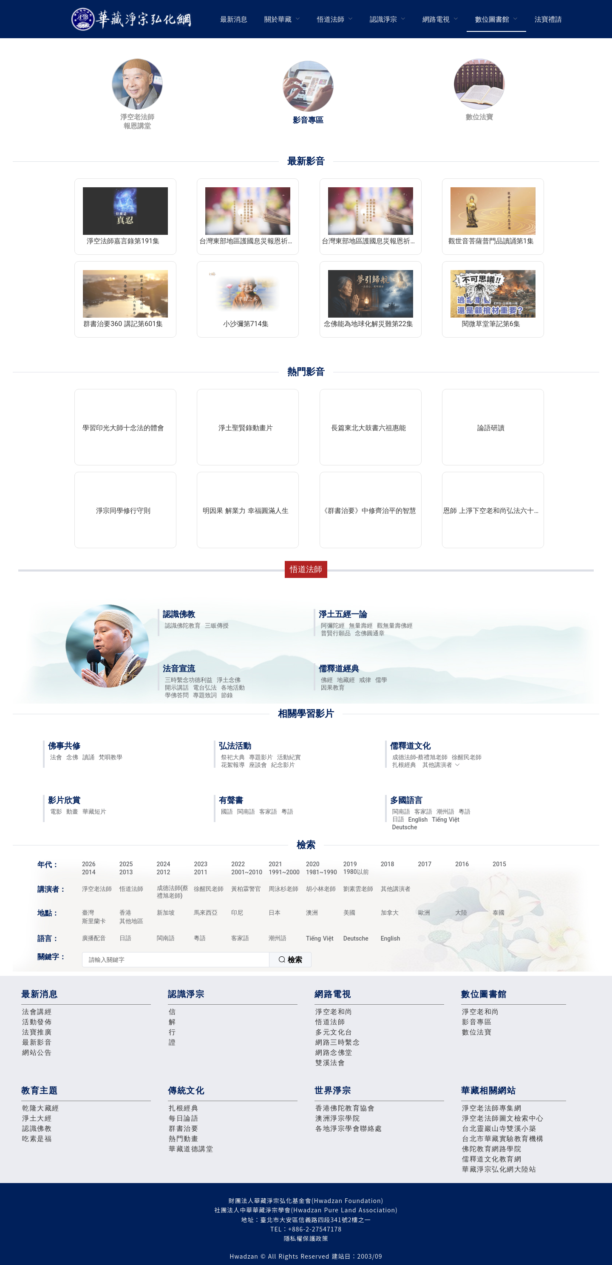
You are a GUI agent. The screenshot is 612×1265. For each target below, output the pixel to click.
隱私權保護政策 (306, 1238)
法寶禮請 (548, 19)
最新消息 (233, 19)
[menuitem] (234, 19)
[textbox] (175, 959)
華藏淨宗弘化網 (133, 19)
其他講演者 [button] (441, 764)
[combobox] (197, 959)
